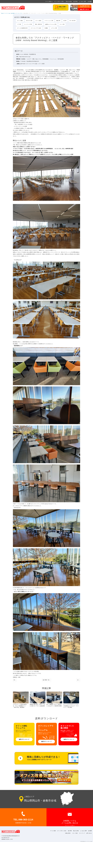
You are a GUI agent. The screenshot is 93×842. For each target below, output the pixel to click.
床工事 (65, 20)
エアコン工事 (54, 28)
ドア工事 (19, 24)
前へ (15, 680)
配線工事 (58, 20)
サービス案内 (48, 1)
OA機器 (46, 28)
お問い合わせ (84, 9)
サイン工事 (62, 24)
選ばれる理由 (69, 1)
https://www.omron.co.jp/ (24, 56)
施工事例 (75, 1)
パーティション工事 (49, 20)
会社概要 (90, 1)
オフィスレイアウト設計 (36, 28)
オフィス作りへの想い (59, 1)
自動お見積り (68, 833)
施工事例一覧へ (46, 680)
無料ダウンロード (24, 739)
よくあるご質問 (82, 1)
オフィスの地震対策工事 (22, 28)
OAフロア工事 (29, 20)
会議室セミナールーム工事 (50, 24)
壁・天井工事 (72, 20)
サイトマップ (82, 833)
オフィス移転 (20, 20)
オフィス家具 (38, 20)
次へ (78, 680)
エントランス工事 (28, 24)
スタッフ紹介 (75, 833)
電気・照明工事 (38, 24)
